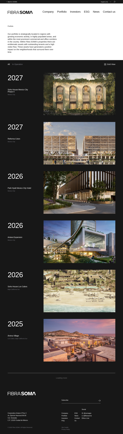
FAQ (63, 419)
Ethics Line (85, 416)
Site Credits (65, 425)
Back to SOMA (12, 2)
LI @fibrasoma (87, 414)
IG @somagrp (86, 411)
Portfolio (72, 11)
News (100, 11)
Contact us (110, 11)
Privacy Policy (66, 427)
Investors (83, 11)
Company (61, 11)
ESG (93, 11)
